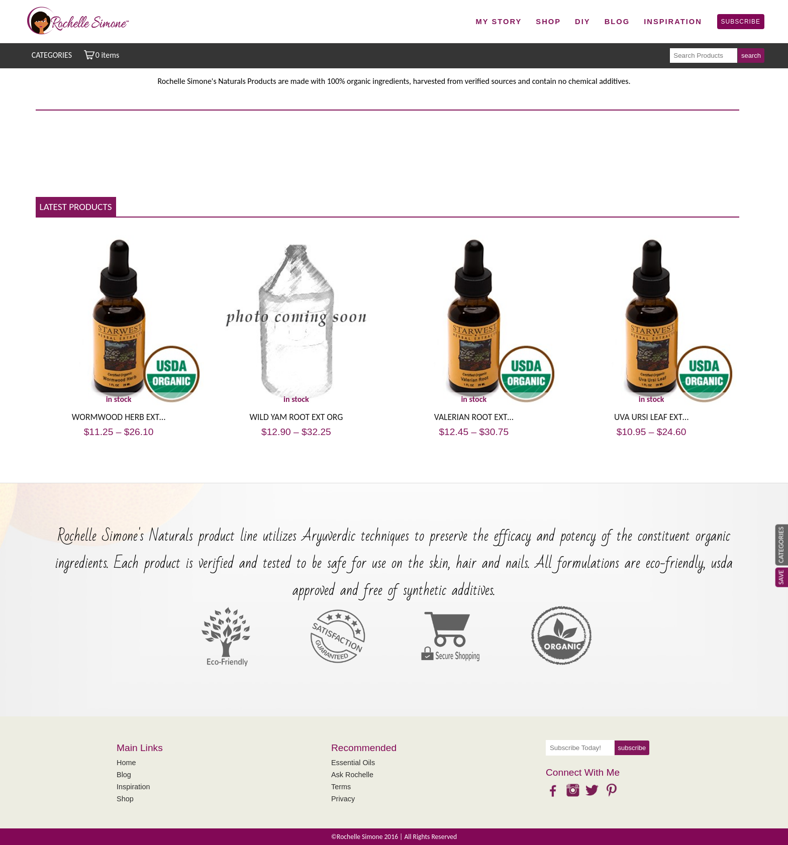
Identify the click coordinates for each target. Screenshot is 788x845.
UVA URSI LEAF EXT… (651, 416)
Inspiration (673, 22)
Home (126, 763)
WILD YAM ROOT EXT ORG (296, 416)
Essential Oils (353, 763)
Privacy (343, 799)
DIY (582, 22)
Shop (548, 22)
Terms (341, 787)
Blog (617, 22)
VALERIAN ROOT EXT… (474, 416)
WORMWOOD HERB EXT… (118, 416)
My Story (499, 22)
